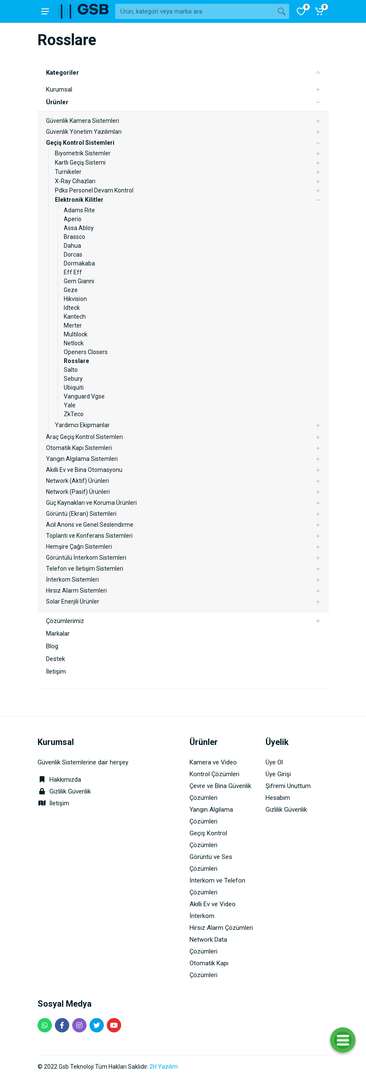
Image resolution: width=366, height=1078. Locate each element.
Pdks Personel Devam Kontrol (94, 190)
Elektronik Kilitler (79, 199)
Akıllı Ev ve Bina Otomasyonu (84, 469)
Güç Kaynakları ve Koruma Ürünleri (91, 502)
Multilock (75, 334)
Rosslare (76, 361)
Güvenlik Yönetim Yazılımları (84, 131)
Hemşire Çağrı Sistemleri (79, 546)
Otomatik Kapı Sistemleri (79, 447)
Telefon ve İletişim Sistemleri (84, 568)
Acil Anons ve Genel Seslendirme (89, 524)
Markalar (58, 633)
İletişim (56, 671)
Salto (71, 369)
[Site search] (194, 11)
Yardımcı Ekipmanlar (82, 425)
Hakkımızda (59, 779)
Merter (73, 325)
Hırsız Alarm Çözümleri (221, 928)
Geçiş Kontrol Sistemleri (80, 142)
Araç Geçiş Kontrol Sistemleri (84, 436)
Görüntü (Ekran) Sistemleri (81, 513)
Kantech (75, 316)
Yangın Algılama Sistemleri (82, 458)
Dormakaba (79, 263)
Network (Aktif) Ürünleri (77, 480)
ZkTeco (74, 414)
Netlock (74, 343)
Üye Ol (274, 762)
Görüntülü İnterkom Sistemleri (86, 557)
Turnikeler (68, 171)
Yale (70, 405)
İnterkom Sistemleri (72, 579)
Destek (55, 659)
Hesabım (278, 798)
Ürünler (57, 102)
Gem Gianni (79, 281)
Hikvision (75, 298)
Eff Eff (73, 272)
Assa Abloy (79, 228)
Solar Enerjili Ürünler (72, 601)
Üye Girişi (278, 774)
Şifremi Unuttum (288, 786)
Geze (71, 290)
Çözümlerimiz (65, 621)
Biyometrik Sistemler (83, 153)
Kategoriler (183, 72)
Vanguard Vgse (84, 396)
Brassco (74, 236)
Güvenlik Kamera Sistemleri (82, 120)
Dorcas (73, 254)
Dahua (72, 245)
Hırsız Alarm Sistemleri (76, 590)
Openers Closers (86, 352)
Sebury (73, 378)
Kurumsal (59, 89)
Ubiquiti (74, 387)
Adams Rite (79, 210)
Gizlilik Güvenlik (70, 791)
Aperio (72, 219)
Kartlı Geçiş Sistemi (80, 162)
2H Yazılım (163, 1066)
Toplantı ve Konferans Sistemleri (89, 535)
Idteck (72, 307)
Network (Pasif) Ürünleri (78, 491)
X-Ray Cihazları (75, 181)
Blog (52, 646)
